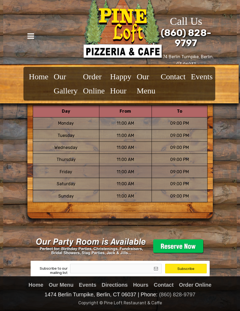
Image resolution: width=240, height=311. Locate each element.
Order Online (94, 83)
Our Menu (146, 83)
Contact (173, 76)
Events (202, 76)
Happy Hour (120, 83)
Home (38, 76)
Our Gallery (66, 83)
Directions (115, 285)
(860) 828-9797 (177, 294)
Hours (140, 285)
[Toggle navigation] (30, 36)
